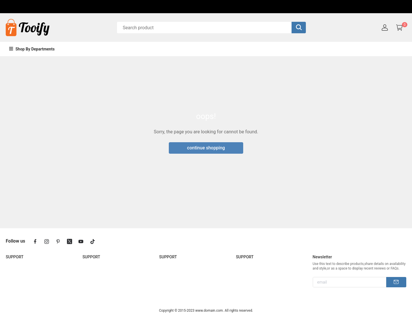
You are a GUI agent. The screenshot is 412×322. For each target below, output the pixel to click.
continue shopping (206, 148)
